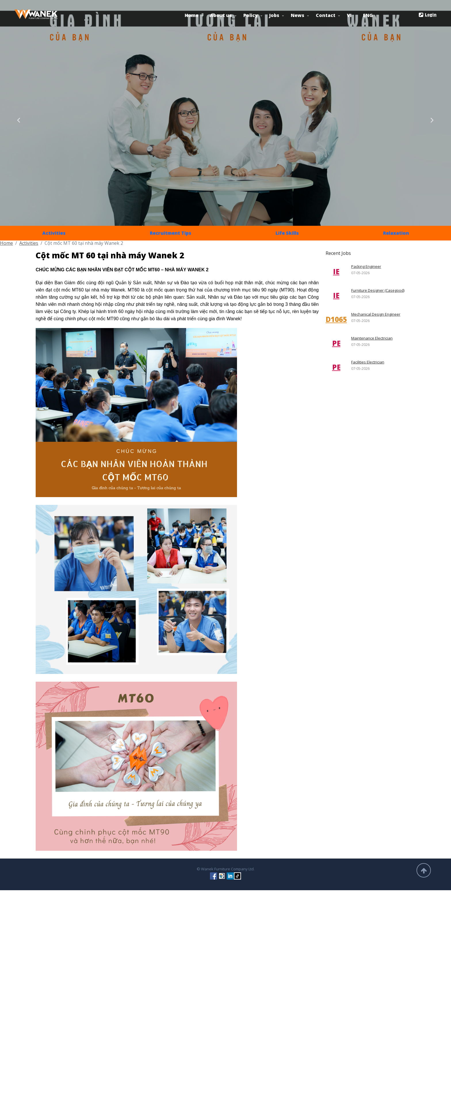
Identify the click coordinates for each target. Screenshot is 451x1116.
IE (336, 271)
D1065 (336, 319)
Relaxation (396, 233)
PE (336, 343)
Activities (54, 233)
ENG (368, 15)
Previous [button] (18, 118)
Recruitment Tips (170, 233)
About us (221, 15)
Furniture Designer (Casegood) (377, 290)
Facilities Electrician (367, 362)
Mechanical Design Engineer (375, 314)
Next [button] (432, 118)
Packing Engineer (366, 266)
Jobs (274, 15)
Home (191, 15)
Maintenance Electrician (372, 338)
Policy (250, 15)
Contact (325, 15)
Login (428, 15)
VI (349, 15)
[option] (225, 113)
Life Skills (287, 233)
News (297, 15)
